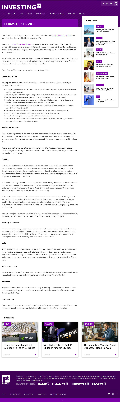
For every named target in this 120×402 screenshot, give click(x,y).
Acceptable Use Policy (58, 394)
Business (71, 14)
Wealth (82, 14)
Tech (30, 14)
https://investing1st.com (62, 35)
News (21, 14)
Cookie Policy (42, 394)
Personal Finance (57, 14)
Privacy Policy (29, 394)
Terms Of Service (15, 394)
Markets (11, 14)
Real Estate (40, 14)
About (4, 394)
